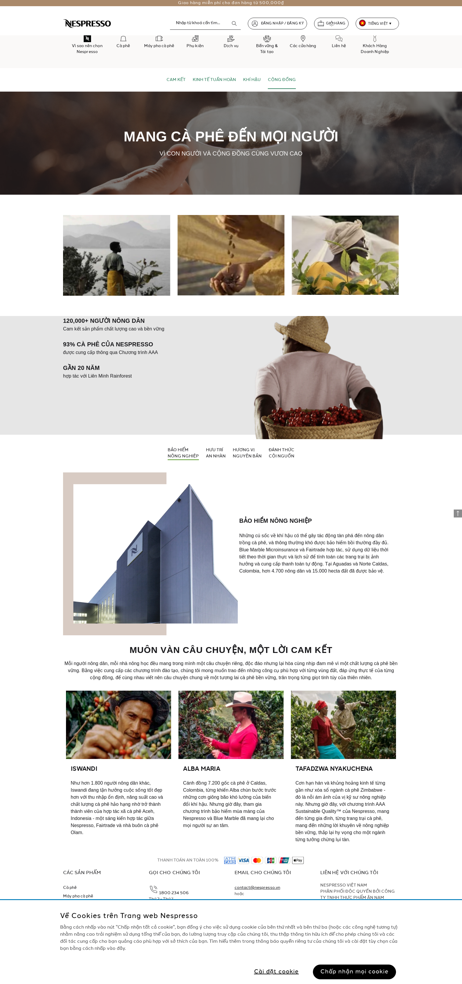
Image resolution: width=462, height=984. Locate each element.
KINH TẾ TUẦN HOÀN (214, 80)
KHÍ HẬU (252, 80)
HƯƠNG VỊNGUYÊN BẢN (247, 453)
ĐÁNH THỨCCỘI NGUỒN (281, 453)
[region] (231, 942)
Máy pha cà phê (78, 896)
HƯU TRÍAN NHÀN (216, 453)
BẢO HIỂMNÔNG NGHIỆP (183, 453)
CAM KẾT (176, 80)
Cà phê (70, 888)
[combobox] (205, 23)
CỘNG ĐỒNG (282, 80)
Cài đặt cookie (276, 972)
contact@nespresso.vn (257, 888)
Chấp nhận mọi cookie (354, 972)
